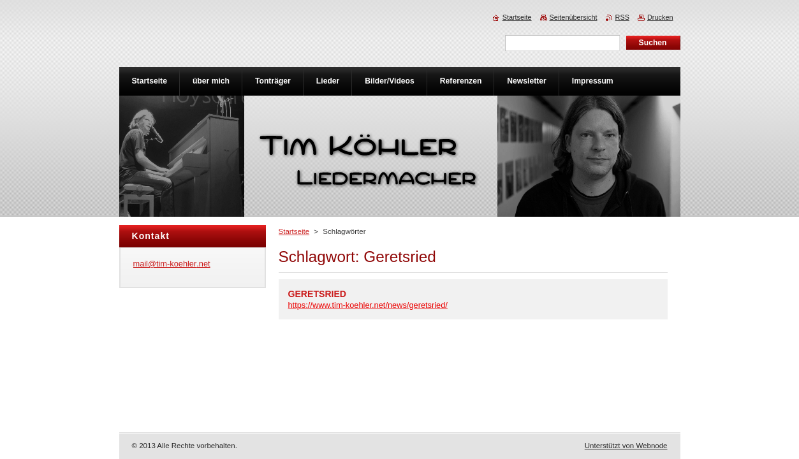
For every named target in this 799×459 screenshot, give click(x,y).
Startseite (294, 231)
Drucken (660, 17)
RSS (622, 17)
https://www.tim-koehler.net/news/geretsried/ (368, 305)
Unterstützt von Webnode (626, 445)
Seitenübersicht (573, 17)
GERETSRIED (317, 294)
